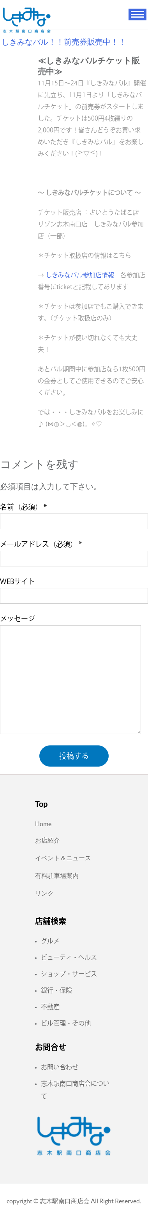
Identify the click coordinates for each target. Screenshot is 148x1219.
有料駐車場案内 (57, 875)
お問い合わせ (59, 1067)
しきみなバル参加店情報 (80, 275)
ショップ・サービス (69, 974)
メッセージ (17, 618)
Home (43, 823)
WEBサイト (17, 581)
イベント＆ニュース (63, 857)
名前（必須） (23, 506)
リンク (44, 893)
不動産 (50, 1007)
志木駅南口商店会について (75, 1089)
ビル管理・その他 (66, 1023)
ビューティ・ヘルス (69, 957)
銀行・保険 (56, 990)
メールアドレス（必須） (41, 544)
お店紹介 (47, 840)
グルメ (50, 941)
